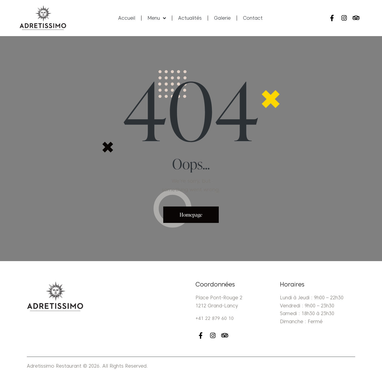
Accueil (126, 18)
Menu (156, 18)
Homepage (191, 214)
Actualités (190, 18)
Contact (253, 18)
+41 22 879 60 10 (214, 318)
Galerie (222, 18)
